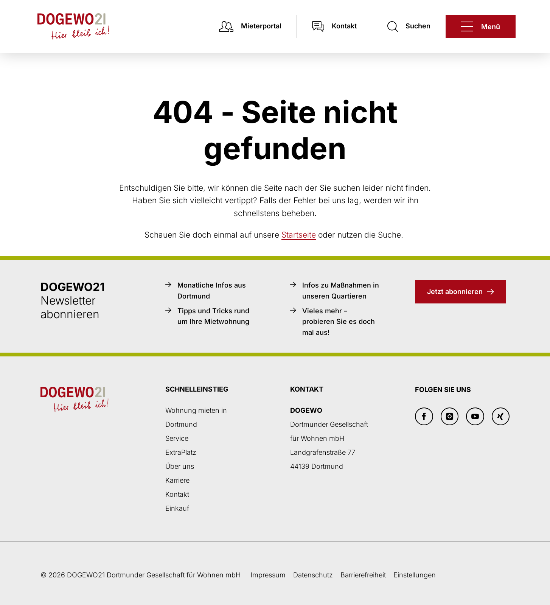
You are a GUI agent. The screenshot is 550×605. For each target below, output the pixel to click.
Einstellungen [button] (414, 575)
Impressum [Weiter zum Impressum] (268, 575)
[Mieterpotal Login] (250, 26)
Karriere (177, 480)
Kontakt (177, 494)
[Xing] (501, 416)
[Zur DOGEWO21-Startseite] (65, 26)
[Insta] (450, 416)
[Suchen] (409, 26)
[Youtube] (475, 416)
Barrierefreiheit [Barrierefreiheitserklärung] (363, 575)
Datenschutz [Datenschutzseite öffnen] (313, 575)
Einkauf (177, 508)
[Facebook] (424, 416)
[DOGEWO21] (481, 26)
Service (176, 438)
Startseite (298, 235)
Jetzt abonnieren (455, 292)
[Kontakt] (334, 26)
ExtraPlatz (180, 452)
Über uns (179, 466)
